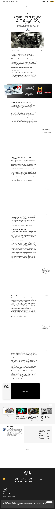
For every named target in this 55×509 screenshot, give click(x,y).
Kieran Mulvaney (9, 429)
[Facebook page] (3, 493)
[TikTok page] (11, 493)
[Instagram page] (9, 493)
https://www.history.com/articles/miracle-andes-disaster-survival (42, 438)
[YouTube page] (7, 493)
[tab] (9, 3)
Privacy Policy (34, 504)
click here (27, 391)
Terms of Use (29, 503)
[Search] (39, 1)
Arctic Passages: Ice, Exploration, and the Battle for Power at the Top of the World (15, 430)
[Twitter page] (5, 493)
